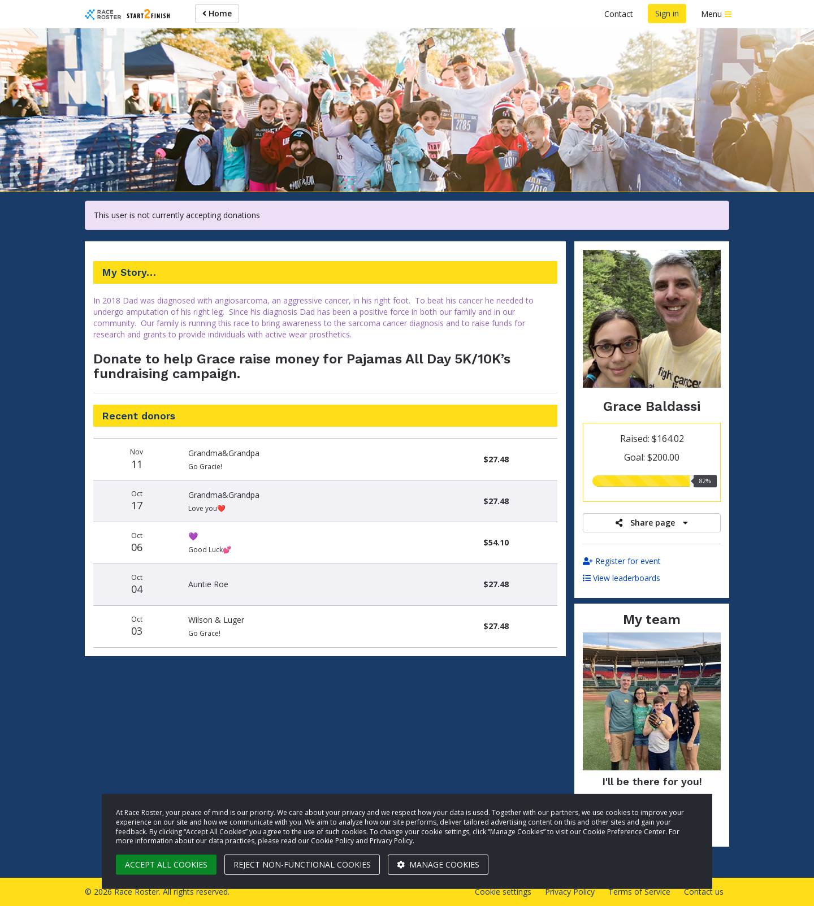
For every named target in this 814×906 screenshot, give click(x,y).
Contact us (704, 891)
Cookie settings (503, 891)
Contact (618, 13)
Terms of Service (639, 891)
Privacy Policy (570, 891)
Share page (652, 522)
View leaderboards (621, 578)
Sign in (667, 13)
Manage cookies (438, 864)
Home (217, 13)
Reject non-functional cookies (302, 864)
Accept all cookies (166, 864)
